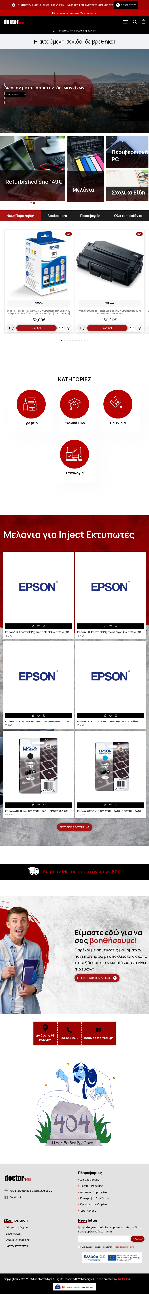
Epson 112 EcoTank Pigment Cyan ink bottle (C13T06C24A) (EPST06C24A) (110, 632)
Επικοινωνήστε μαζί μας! (94, 977)
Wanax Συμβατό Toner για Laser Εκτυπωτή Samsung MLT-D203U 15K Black (110, 312)
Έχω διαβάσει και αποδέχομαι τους (106, 1246)
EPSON (39, 303)
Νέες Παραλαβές (20, 215)
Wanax (109, 303)
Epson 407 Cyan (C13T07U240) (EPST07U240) (109, 811)
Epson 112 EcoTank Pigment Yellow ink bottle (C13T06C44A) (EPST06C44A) (110, 721)
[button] (31, 203)
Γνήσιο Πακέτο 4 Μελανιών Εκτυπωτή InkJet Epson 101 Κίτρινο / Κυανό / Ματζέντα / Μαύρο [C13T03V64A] (39, 312)
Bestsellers (57, 215)
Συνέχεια (74, 1156)
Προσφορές (90, 215)
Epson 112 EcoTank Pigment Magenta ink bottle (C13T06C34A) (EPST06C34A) (38, 721)
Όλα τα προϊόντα (128, 215)
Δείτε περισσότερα (72, 827)
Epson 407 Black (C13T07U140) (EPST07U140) (36, 811)
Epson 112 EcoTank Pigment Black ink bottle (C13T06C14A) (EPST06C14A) (38, 632)
